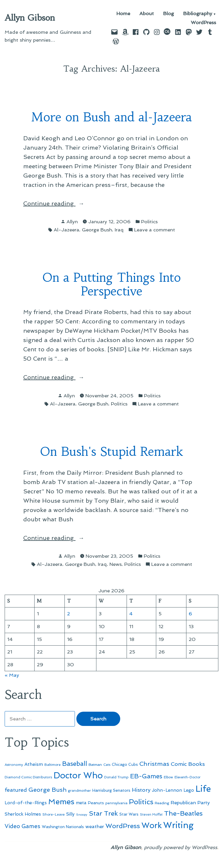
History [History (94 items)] (141, 790)
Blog (168, 14)
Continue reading (61, 203)
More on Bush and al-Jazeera (111, 117)
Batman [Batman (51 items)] (95, 764)
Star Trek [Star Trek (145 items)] (103, 813)
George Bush (97, 230)
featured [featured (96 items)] (16, 790)
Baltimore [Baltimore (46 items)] (52, 765)
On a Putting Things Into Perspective (111, 284)
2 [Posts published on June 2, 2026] (68, 613)
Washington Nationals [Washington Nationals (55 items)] (63, 826)
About (146, 14)
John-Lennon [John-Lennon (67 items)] (167, 790)
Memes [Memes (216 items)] (61, 801)
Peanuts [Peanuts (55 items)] (96, 802)
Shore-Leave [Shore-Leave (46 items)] (53, 814)
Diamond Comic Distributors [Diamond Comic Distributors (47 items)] (28, 777)
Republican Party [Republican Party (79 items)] (190, 802)
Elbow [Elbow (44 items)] (168, 777)
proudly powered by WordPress (180, 847)
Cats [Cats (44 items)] (106, 765)
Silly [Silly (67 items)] (70, 814)
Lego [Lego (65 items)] (189, 790)
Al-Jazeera (66, 230)
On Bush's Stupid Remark (111, 451)
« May (12, 675)
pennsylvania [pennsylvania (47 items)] (116, 803)
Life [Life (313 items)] (203, 789)
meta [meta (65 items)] (81, 802)
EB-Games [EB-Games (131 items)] (146, 776)
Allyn (72, 221)
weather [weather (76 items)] (94, 826)
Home (123, 14)
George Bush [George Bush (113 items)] (47, 789)
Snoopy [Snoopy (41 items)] (81, 814)
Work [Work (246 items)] (151, 825)
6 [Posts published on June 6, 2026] (190, 613)
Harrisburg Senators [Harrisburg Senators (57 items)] (111, 790)
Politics (149, 221)
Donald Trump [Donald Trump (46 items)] (116, 777)
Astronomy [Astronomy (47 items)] (14, 765)
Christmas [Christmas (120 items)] (154, 763)
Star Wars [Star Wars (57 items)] (129, 814)
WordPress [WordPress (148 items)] (122, 826)
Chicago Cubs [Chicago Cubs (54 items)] (125, 764)
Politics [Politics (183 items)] (141, 802)
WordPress (203, 22)
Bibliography (197, 14)
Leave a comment (154, 230)
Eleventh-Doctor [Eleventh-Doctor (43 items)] (188, 777)
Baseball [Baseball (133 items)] (74, 763)
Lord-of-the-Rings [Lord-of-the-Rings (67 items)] (26, 802)
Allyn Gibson (30, 18)
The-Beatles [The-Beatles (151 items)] (183, 813)
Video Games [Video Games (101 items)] (22, 826)
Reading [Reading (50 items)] (162, 803)
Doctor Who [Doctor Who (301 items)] (78, 775)
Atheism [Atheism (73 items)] (33, 764)
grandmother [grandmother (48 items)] (79, 791)
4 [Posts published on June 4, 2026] (131, 613)
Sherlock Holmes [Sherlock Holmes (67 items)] (23, 814)
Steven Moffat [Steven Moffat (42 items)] (151, 814)
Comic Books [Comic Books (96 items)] (188, 764)
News (115, 564)
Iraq (119, 230)
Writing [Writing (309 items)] (178, 825)
